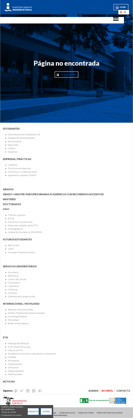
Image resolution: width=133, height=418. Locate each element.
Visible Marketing (60, 415)
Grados (8, 189)
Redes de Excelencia (18, 323)
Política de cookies (9, 412)
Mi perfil (107, 390)
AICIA (11, 218)
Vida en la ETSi (15, 350)
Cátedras (12, 164)
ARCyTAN (13, 245)
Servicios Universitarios (20, 266)
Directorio (13, 367)
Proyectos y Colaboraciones (22, 171)
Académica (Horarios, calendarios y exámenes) (32, 353)
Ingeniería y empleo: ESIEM (22, 175)
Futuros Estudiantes (17, 239)
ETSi (5, 337)
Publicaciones (15, 374)
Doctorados (12, 204)
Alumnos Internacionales (20, 309)
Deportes (13, 151)
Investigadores (15, 228)
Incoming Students (17, 316)
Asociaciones (15, 141)
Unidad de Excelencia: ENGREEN (25, 232)
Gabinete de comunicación (21, 296)
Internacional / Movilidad (21, 303)
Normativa (13, 360)
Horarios (12, 292)
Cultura (12, 148)
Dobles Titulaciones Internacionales (26, 312)
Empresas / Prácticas (17, 159)
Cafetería (13, 289)
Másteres (9, 199)
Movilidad (13, 319)
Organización (15, 363)
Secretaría (13, 272)
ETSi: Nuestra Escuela (19, 346)
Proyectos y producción (20, 221)
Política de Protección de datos (109, 413)
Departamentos (16, 370)
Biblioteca (13, 275)
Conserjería (14, 282)
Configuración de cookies (11, 415)
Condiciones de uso (67, 413)
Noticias (9, 381)
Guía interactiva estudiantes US (24, 134)
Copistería (13, 285)
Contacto (123, 390)
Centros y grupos (16, 214)
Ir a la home (68, 74)
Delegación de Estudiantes (21, 137)
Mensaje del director (18, 343)
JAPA (11, 248)
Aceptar (46, 411)
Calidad (12, 357)
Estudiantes (11, 128)
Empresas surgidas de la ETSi (23, 225)
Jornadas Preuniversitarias (21, 252)
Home (122, 7)
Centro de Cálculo (17, 279)
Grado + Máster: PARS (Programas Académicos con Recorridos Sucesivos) (53, 194)
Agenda (93, 390)
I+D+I (6, 209)
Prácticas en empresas (19, 168)
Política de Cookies (86, 413)
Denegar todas (33, 411)
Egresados (13, 144)
